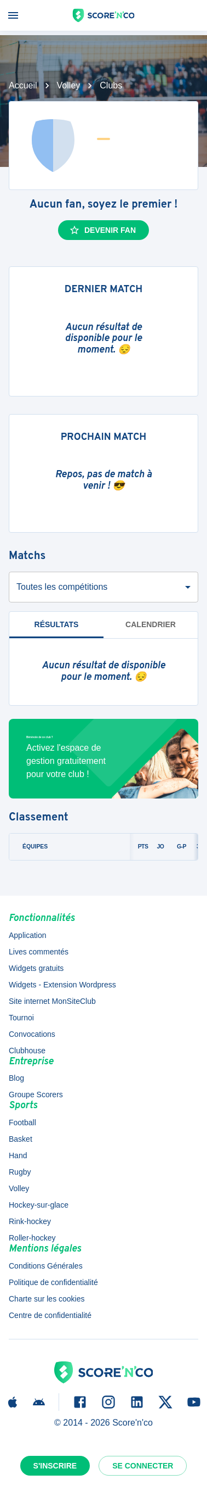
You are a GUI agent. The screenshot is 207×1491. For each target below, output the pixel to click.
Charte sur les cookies (47, 1298)
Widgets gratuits (36, 968)
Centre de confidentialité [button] (50, 1315)
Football (22, 1122)
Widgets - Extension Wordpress (62, 984)
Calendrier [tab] (150, 624)
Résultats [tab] (56, 624)
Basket (20, 1139)
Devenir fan (102, 230)
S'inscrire (55, 1465)
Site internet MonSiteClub (52, 1001)
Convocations (32, 1034)
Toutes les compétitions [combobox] (61, 586)
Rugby (20, 1172)
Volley (69, 85)
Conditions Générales (46, 1265)
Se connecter (142, 1465)
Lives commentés (38, 951)
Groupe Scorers (36, 1094)
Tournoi (21, 1017)
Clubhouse (27, 1050)
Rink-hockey (30, 1221)
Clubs (111, 85)
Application (28, 935)
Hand (18, 1155)
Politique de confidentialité (53, 1282)
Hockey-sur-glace (38, 1204)
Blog (16, 1078)
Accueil (23, 85)
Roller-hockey (32, 1237)
